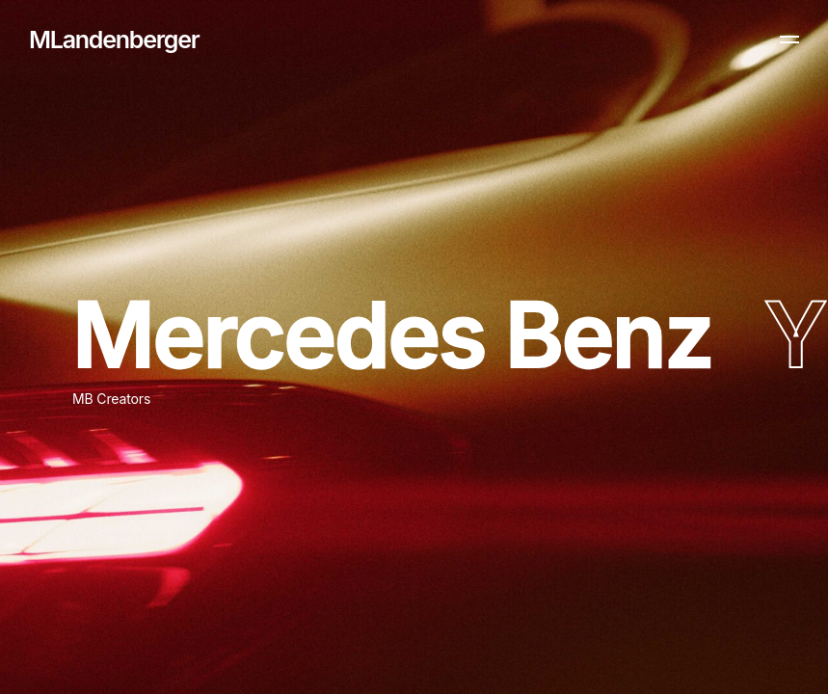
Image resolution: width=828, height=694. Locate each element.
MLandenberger (114, 39)
